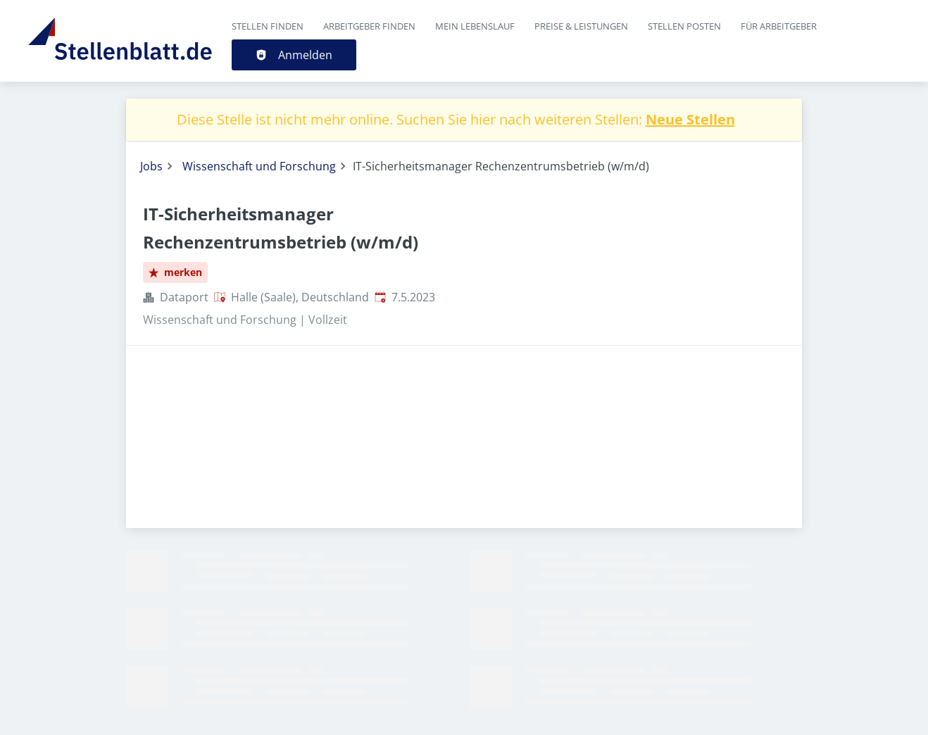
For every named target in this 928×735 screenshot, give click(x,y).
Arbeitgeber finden (369, 26)
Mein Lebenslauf (475, 26)
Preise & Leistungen (581, 26)
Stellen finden (267, 26)
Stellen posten (684, 26)
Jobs (151, 166)
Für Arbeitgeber (779, 26)
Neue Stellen (690, 119)
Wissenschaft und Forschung (259, 166)
